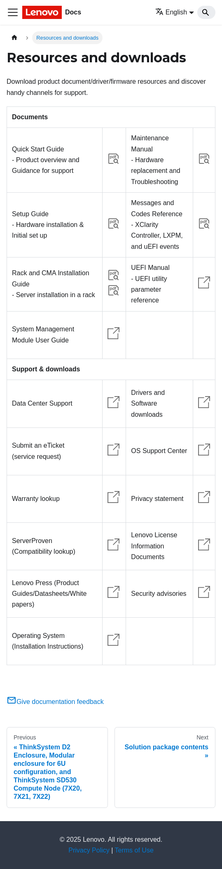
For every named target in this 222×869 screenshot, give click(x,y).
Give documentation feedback (55, 701)
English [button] (171, 12)
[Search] (206, 12)
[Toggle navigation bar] (13, 12)
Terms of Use (134, 850)
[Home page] (14, 37)
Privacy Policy (89, 850)
